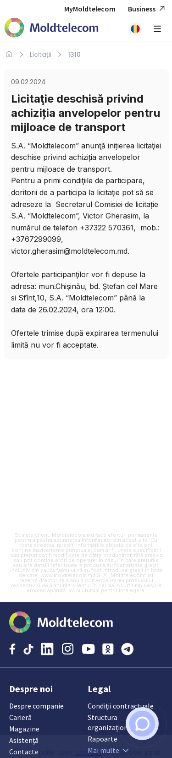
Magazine (24, 728)
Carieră (20, 717)
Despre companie (36, 705)
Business (147, 9)
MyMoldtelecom (90, 8)
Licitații (40, 54)
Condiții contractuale (121, 705)
